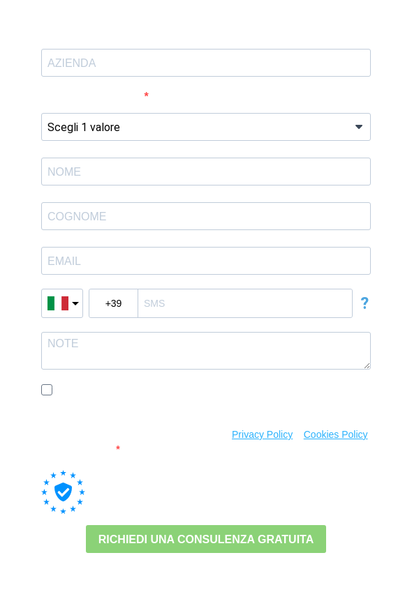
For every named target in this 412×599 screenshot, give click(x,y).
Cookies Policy (336, 434)
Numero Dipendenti (93, 97)
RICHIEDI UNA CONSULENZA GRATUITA (206, 539)
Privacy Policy (262, 434)
